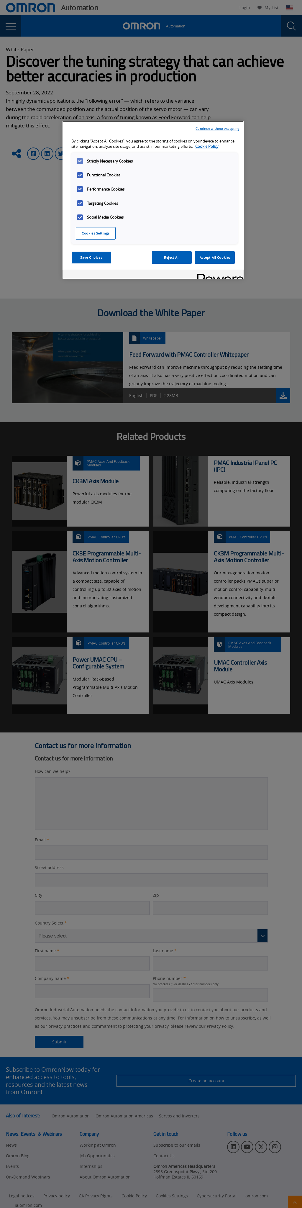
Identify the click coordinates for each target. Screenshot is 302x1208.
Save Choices (91, 257)
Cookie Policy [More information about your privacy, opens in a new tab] (207, 146)
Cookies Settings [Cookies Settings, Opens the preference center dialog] (95, 233)
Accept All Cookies (215, 257)
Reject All (172, 257)
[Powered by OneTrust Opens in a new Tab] (218, 275)
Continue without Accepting (217, 128)
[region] (153, 200)
